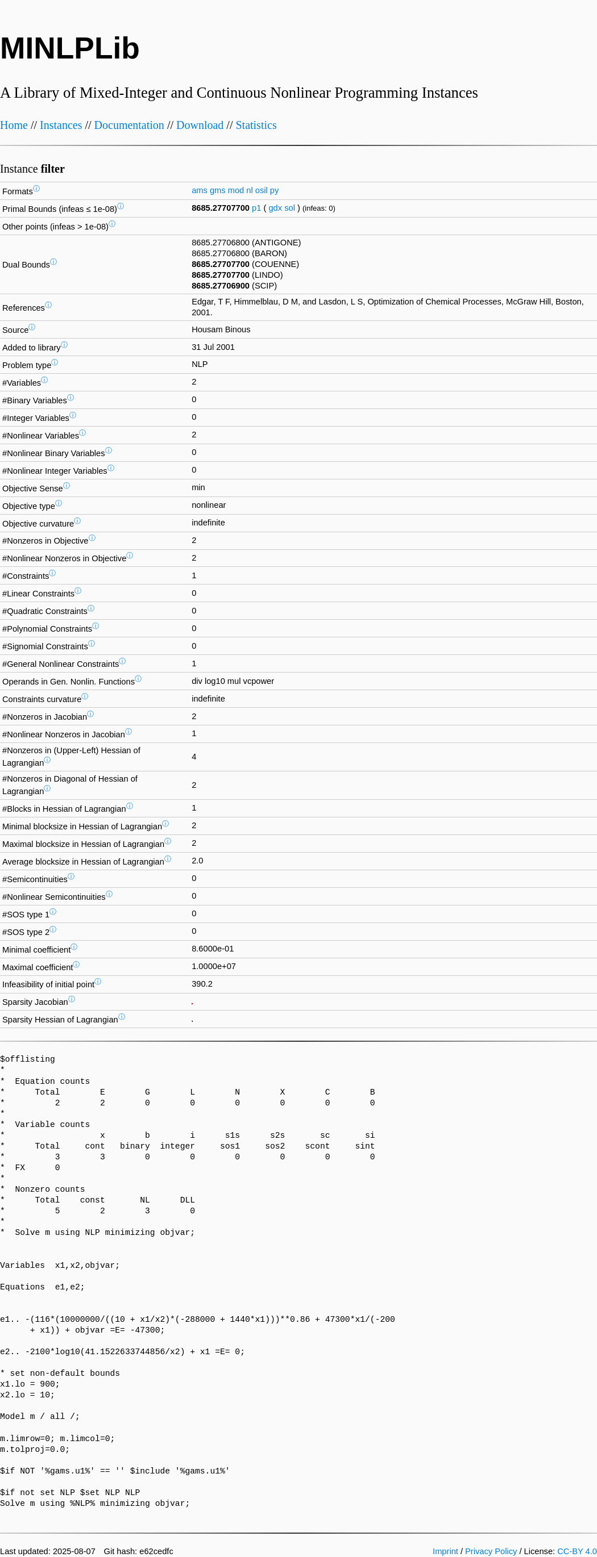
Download (199, 125)
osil (261, 190)
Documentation (129, 125)
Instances (61, 125)
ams (200, 190)
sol (289, 207)
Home (14, 125)
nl (249, 190)
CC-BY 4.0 (577, 1551)
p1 (256, 207)
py (274, 190)
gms (218, 190)
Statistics (255, 125)
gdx (275, 207)
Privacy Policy (491, 1551)
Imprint (445, 1551)
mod (236, 190)
